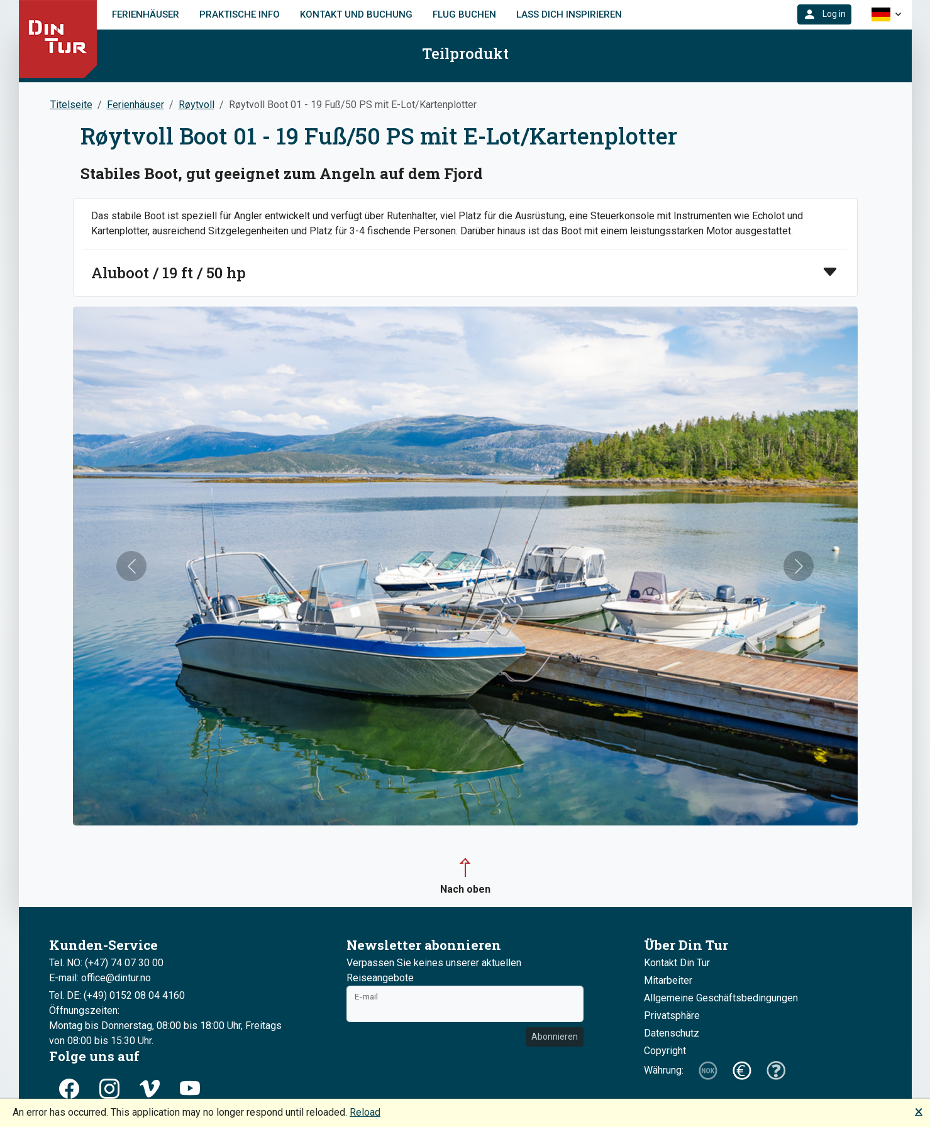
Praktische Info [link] (239, 14)
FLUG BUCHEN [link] (464, 14)
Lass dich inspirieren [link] (569, 14)
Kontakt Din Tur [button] (677, 963)
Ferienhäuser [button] (135, 105)
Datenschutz (671, 1033)
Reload (365, 1112)
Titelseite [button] (71, 105)
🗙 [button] (918, 1111)
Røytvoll (196, 105)
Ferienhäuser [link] (145, 14)
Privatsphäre (672, 1015)
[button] (824, 14)
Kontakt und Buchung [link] (356, 14)
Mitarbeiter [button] (668, 980)
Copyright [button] (665, 1051)
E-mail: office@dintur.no (100, 978)
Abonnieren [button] (554, 1037)
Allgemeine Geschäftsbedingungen (721, 998)
